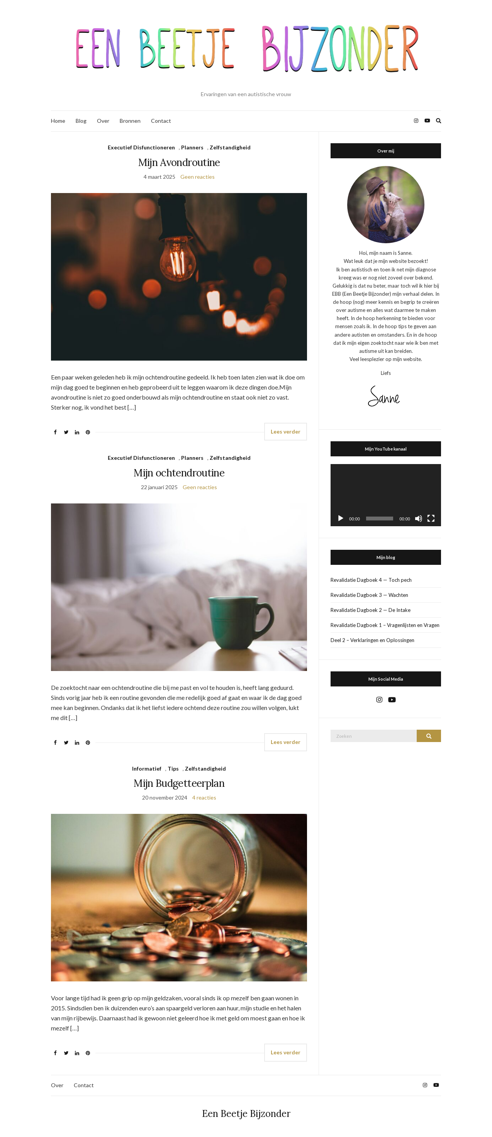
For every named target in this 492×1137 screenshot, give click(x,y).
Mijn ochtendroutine (179, 472)
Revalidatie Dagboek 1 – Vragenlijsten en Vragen (385, 625)
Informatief (146, 768)
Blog (81, 120)
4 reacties (204, 797)
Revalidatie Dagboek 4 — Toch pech (371, 580)
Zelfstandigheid (230, 147)
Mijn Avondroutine (179, 162)
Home (58, 120)
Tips (173, 768)
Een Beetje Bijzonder (246, 1114)
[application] (386, 495)
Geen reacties (197, 176)
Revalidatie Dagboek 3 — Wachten (369, 595)
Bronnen (130, 120)
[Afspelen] (340, 518)
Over (103, 120)
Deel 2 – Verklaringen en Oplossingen (372, 640)
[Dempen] (418, 518)
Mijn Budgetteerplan (179, 783)
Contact (161, 120)
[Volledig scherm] (431, 518)
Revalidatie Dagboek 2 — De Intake (371, 610)
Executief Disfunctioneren (141, 147)
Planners (192, 147)
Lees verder (285, 431)
